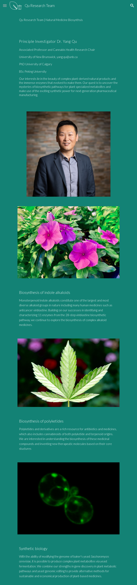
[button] (5, 5)
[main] (68, 20)
